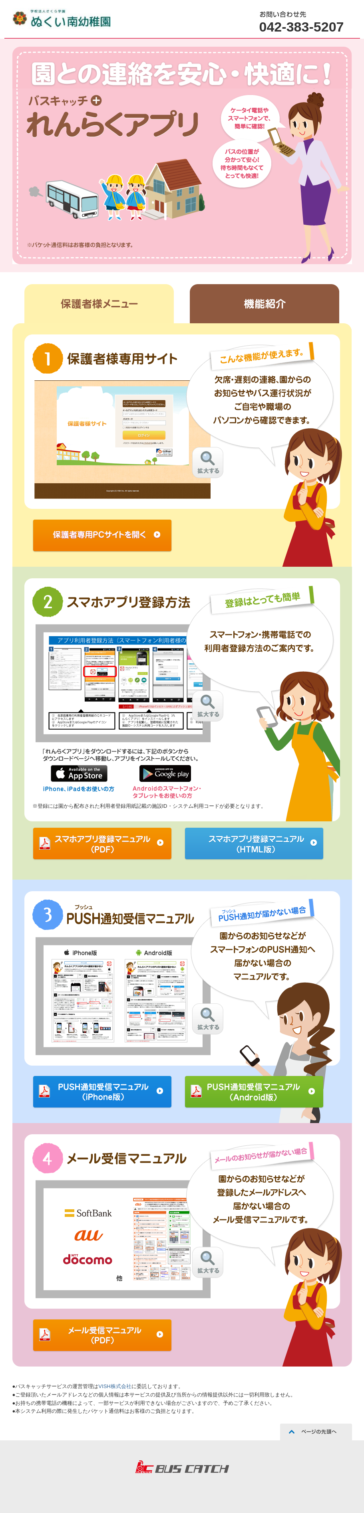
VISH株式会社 (114, 1386)
